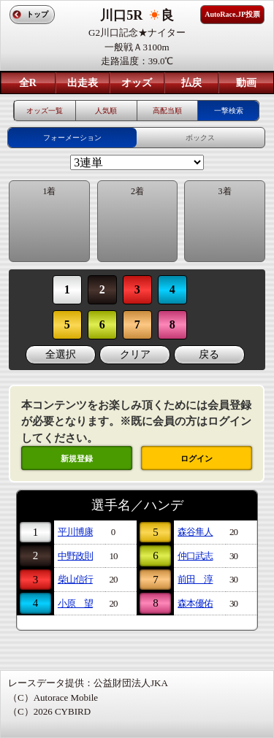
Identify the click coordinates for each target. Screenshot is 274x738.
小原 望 (75, 603)
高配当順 (167, 111)
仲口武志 (195, 555)
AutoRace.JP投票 (232, 14)
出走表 (82, 82)
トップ (37, 14)
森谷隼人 (195, 531)
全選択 (60, 354)
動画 (246, 82)
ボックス (200, 138)
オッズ (136, 82)
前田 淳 (195, 579)
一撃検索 (228, 111)
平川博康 (75, 531)
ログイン (196, 458)
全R (28, 82)
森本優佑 (195, 603)
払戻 (191, 82)
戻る (209, 354)
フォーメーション (72, 138)
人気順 (106, 111)
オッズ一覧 (44, 111)
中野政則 (75, 555)
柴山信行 (75, 579)
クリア (135, 354)
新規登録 (77, 458)
